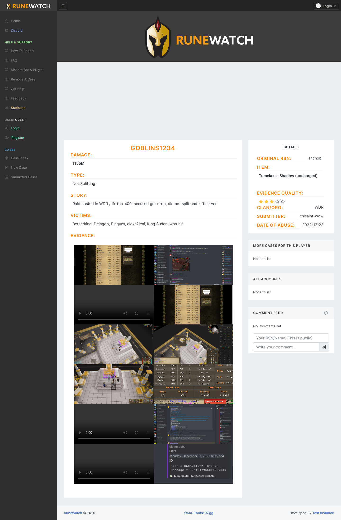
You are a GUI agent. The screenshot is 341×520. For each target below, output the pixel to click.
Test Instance (323, 513)
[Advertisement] (199, 97)
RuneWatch (73, 513)
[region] (28, 263)
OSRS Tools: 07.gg (198, 513)
